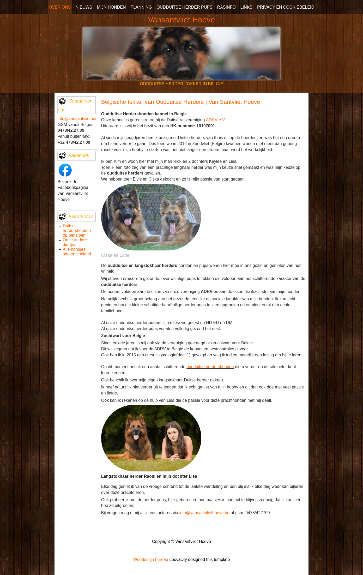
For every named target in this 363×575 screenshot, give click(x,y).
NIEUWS (83, 7)
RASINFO (226, 7)
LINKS (246, 7)
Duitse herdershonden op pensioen (77, 230)
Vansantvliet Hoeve (181, 19)
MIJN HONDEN (111, 7)
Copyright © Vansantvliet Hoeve (181, 541)
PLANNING (141, 7)
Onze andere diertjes (75, 242)
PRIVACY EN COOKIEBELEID (285, 7)
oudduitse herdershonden (210, 366)
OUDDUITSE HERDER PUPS (184, 7)
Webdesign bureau (150, 559)
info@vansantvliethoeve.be (83, 118)
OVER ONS (60, 7)
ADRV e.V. (216, 120)
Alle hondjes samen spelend (77, 251)
